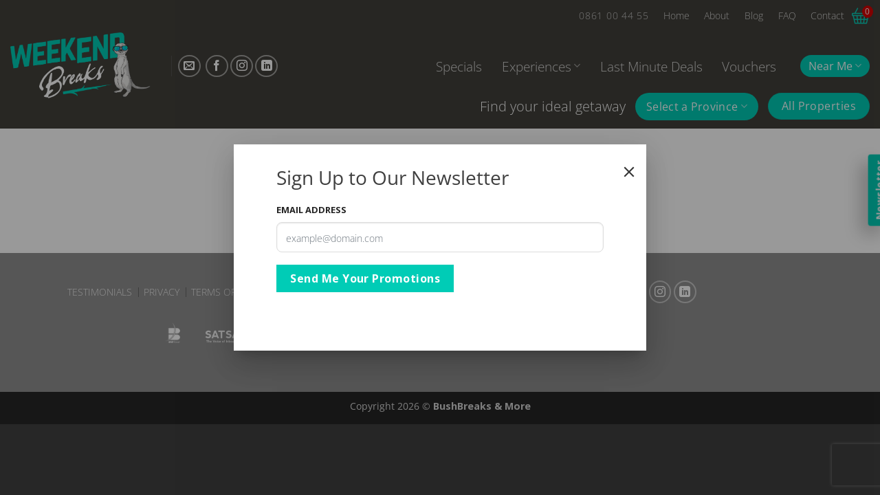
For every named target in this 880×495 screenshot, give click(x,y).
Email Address (311, 210)
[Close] (629, 171)
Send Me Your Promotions (365, 278)
